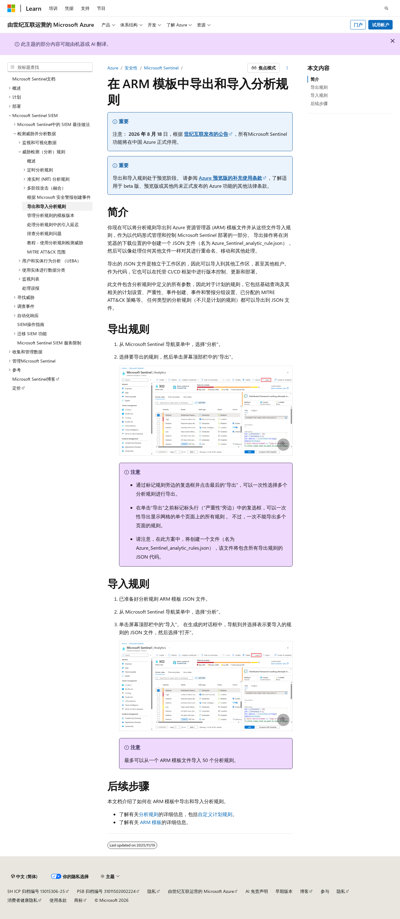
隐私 (151, 891)
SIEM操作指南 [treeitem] (30, 324)
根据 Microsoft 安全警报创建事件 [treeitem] (59, 197)
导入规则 (319, 95)
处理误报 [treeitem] (30, 288)
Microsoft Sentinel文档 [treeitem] (33, 79)
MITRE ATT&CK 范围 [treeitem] (46, 252)
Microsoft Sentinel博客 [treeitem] (33, 379)
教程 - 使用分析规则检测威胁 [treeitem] (55, 242)
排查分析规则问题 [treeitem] (44, 233)
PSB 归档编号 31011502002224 (106, 891)
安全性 (131, 68)
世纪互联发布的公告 (206, 134)
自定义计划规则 (215, 814)
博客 (304, 891)
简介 (314, 79)
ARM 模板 (151, 822)
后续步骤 (319, 103)
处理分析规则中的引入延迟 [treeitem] (53, 224)
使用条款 (58, 900)
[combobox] (50, 67)
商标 (78, 900)
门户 (358, 25)
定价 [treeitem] (16, 388)
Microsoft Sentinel (161, 68)
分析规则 (148, 814)
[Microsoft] (11, 8)
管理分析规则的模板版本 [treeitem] (50, 215)
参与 (325, 891)
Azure (112, 68)
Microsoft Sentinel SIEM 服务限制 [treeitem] (49, 343)
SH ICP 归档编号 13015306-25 (36, 891)
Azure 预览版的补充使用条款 (230, 178)
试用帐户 (380, 25)
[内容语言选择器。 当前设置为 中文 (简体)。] (24, 876)
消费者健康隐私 (22, 900)
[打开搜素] (386, 8)
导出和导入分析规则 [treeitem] (46, 206)
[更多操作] (287, 68)
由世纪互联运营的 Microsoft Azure (201, 891)
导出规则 (319, 87)
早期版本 (284, 891)
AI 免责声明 (257, 891)
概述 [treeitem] (31, 161)
